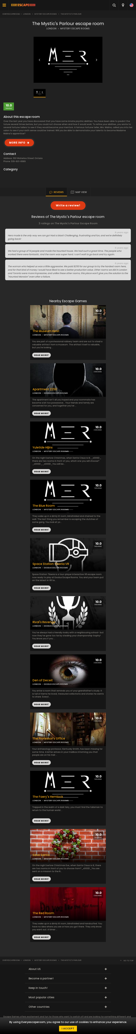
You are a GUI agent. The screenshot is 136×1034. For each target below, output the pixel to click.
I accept (68, 1028)
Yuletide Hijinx (43, 447)
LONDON (51, 28)
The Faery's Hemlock (48, 797)
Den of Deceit (43, 680)
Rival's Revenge (44, 622)
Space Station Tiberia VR (51, 564)
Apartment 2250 (45, 389)
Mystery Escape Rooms (45, 14)
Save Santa (41, 855)
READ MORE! (41, 413)
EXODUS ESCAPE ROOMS (56, 393)
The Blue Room (44, 506)
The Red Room (43, 913)
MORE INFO (17, 142)
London (27, 14)
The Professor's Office (49, 738)
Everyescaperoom (11, 14)
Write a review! (68, 205)
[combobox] (122, 5)
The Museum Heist (46, 331)
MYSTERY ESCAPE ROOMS (75, 28)
